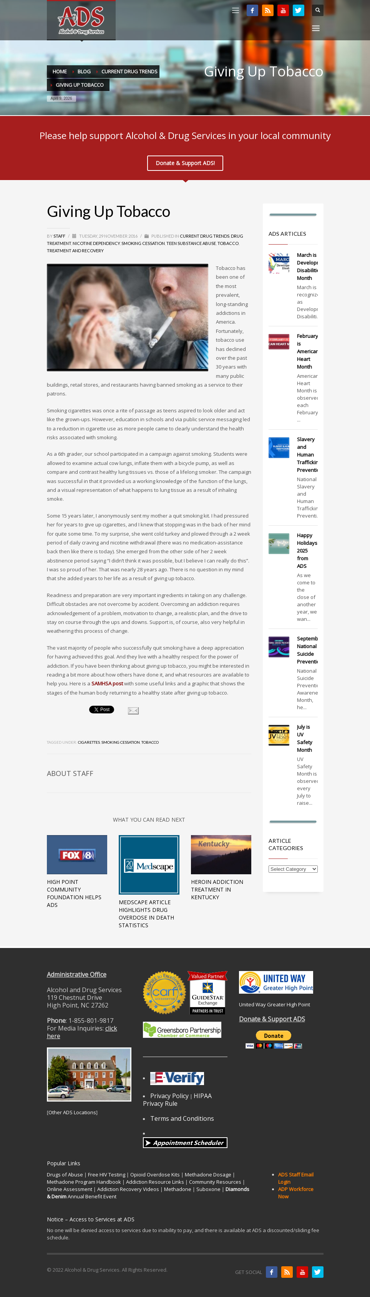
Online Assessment (69, 1189)
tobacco (150, 742)
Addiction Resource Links (155, 1181)
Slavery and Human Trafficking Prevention (310, 454)
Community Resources (215, 1181)
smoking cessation (120, 742)
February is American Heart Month (308, 351)
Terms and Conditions (182, 1118)
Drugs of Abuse (65, 1174)
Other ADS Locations (72, 1112)
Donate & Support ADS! (185, 163)
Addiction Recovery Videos (128, 1189)
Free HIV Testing (106, 1174)
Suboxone (208, 1189)
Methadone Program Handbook (84, 1181)
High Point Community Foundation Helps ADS (74, 893)
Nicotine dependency (96, 243)
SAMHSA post (107, 683)
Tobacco (228, 243)
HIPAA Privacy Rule (177, 1100)
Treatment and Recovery (75, 250)
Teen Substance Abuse (191, 243)
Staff (59, 235)
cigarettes (89, 742)
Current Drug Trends (204, 235)
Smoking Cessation (143, 243)
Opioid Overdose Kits (155, 1174)
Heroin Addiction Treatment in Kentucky (217, 889)
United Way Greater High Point (274, 1004)
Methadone (177, 1189)
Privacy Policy (169, 1096)
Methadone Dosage (208, 1174)
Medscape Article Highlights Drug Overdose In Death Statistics (146, 913)
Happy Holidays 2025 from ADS (307, 550)
